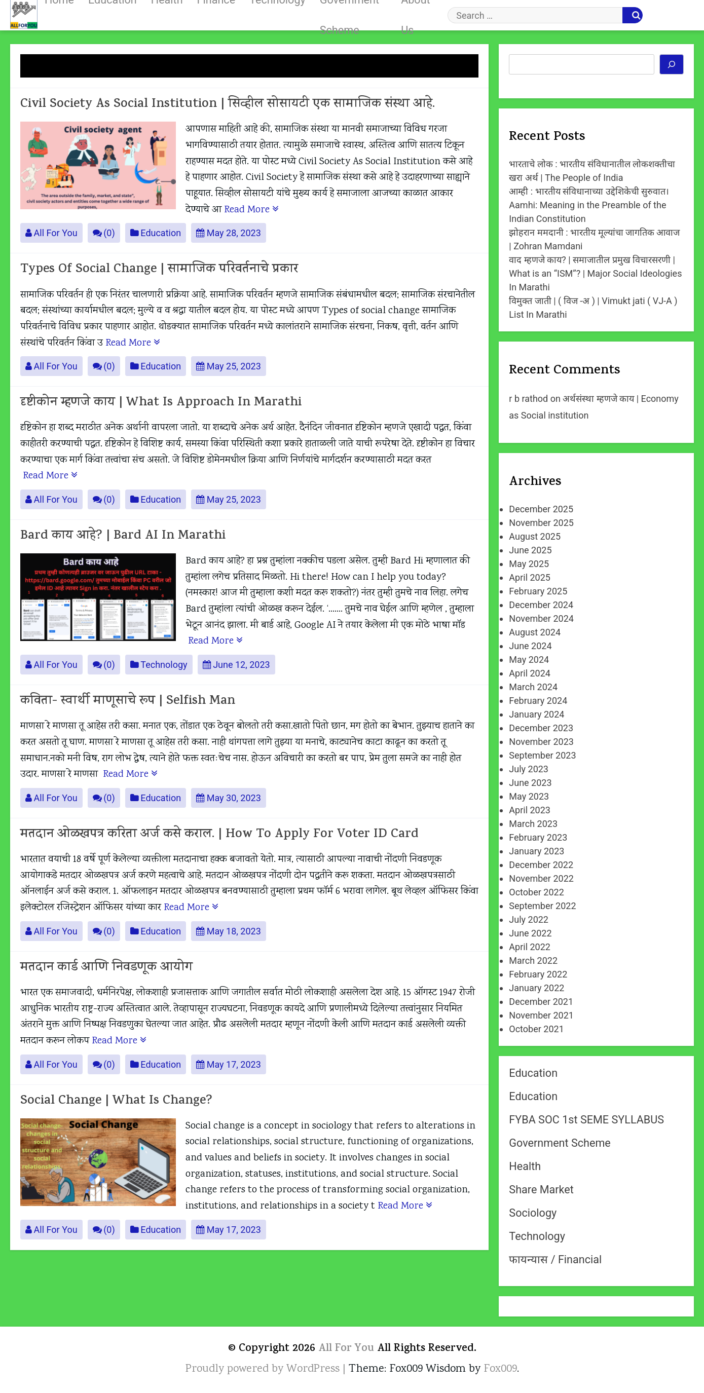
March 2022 (533, 960)
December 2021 (541, 1001)
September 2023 (542, 755)
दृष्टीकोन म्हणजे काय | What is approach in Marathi (161, 403)
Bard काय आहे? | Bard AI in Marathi (123, 536)
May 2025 (529, 563)
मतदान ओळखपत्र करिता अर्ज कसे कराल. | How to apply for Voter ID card (219, 835)
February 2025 (538, 591)
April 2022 (529, 947)
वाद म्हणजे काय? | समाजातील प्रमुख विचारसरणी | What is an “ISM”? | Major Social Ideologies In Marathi (595, 273)
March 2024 (533, 687)
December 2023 (541, 728)
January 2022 (536, 988)
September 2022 (542, 905)
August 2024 (535, 632)
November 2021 (541, 1015)
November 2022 (541, 878)
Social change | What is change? (116, 1101)
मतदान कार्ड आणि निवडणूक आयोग (106, 968)
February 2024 (538, 700)
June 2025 (530, 550)
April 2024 (529, 673)
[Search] (671, 64)
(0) (104, 233)
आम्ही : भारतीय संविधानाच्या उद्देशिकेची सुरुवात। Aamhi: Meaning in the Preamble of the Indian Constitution (589, 205)
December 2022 (541, 864)
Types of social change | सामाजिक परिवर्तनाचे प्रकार (159, 270)
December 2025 (541, 509)
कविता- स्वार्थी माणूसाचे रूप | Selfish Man (127, 701)
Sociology (533, 1213)
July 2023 (528, 769)
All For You (51, 233)
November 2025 (541, 522)
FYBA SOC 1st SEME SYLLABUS (586, 1119)
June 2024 (530, 646)
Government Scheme (559, 1143)
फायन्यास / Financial (555, 1259)
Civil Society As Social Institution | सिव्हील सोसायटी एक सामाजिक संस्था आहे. (227, 105)
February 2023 (538, 837)
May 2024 (529, 659)
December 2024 (541, 604)
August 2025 (535, 536)
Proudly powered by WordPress (264, 1369)
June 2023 (530, 782)
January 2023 (536, 851)
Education (155, 233)
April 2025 (529, 577)
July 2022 (528, 919)
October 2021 (536, 1029)
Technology (159, 664)
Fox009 (500, 1369)
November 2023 (541, 741)
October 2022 (536, 892)
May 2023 (529, 796)
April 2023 (529, 810)
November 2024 (541, 618)
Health (525, 1166)
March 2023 (533, 823)
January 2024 (536, 714)
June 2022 (530, 933)
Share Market (541, 1189)
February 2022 (538, 974)
